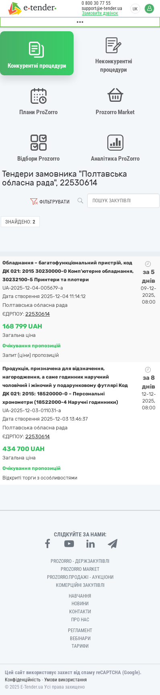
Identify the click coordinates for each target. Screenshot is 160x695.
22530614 (37, 314)
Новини (80, 603)
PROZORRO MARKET (80, 569)
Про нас (80, 619)
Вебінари (80, 638)
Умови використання (65, 680)
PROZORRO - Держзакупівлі (80, 561)
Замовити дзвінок (100, 13)
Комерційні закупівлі (80, 585)
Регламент (80, 630)
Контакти (80, 611)
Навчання (80, 596)
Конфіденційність (23, 680)
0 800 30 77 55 (96, 3)
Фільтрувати (54, 202)
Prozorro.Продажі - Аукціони (80, 577)
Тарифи (80, 646)
